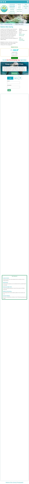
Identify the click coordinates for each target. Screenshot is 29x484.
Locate (19, 6)
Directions (21, 35)
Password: (9, 85)
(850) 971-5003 (22, 34)
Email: (8, 80)
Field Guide (12, 11)
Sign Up (16, 78)
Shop (26, 4)
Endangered (19, 9)
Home (2, 24)
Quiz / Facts (19, 11)
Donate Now (14, 73)
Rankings (12, 9)
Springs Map (12, 6)
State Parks (25, 6)
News (26, 8)
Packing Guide (12, 13)
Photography (12, 7)
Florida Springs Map (8, 24)
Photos (19, 7)
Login (10, 78)
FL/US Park (21, 40)
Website (21, 39)
